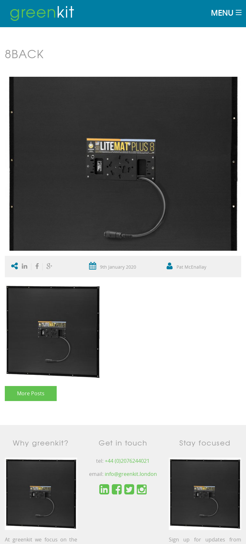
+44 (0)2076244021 (127, 460)
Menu (222, 12)
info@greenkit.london (131, 473)
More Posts (31, 393)
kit (42, 11)
